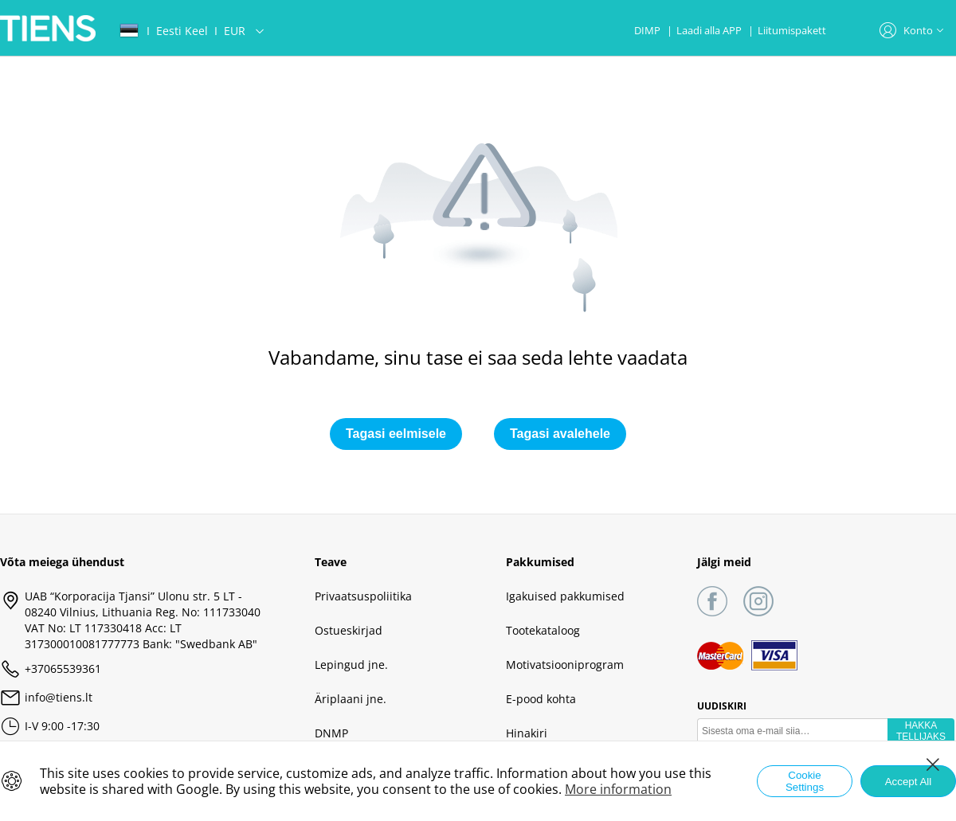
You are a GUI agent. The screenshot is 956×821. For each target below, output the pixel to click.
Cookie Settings (805, 781)
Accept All (908, 782)
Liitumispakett (792, 30)
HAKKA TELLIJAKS (921, 731)
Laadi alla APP (710, 30)
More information (618, 789)
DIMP (648, 30)
